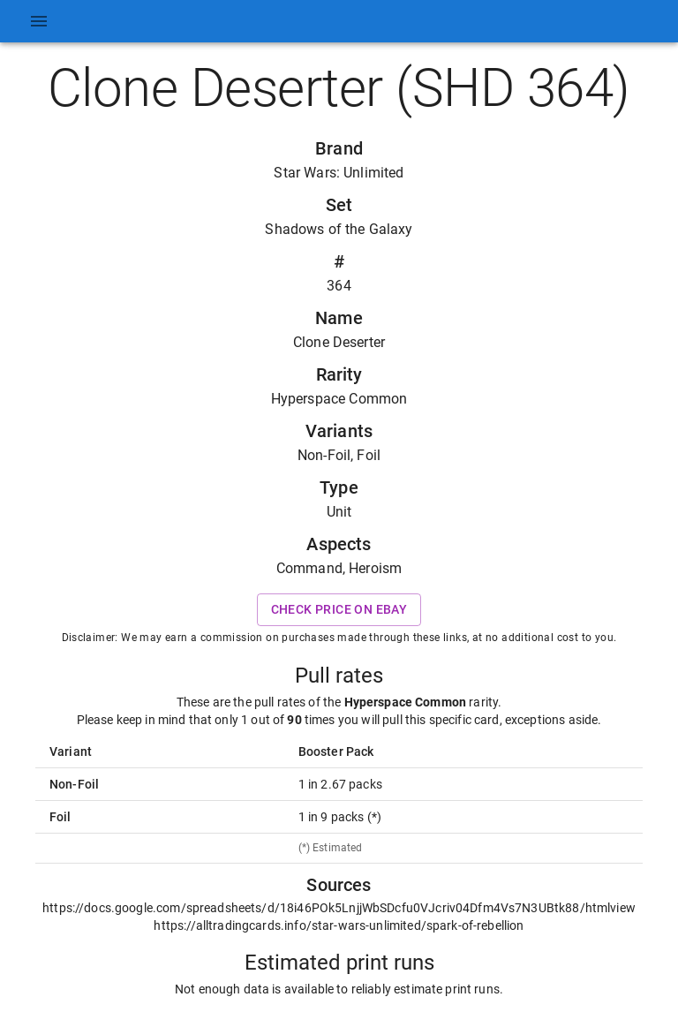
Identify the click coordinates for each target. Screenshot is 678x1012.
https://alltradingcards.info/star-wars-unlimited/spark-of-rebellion (339, 925)
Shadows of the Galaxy (338, 229)
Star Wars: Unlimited (338, 172)
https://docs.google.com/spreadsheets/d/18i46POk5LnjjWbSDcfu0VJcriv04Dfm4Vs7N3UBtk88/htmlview (339, 908)
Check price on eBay (339, 609)
